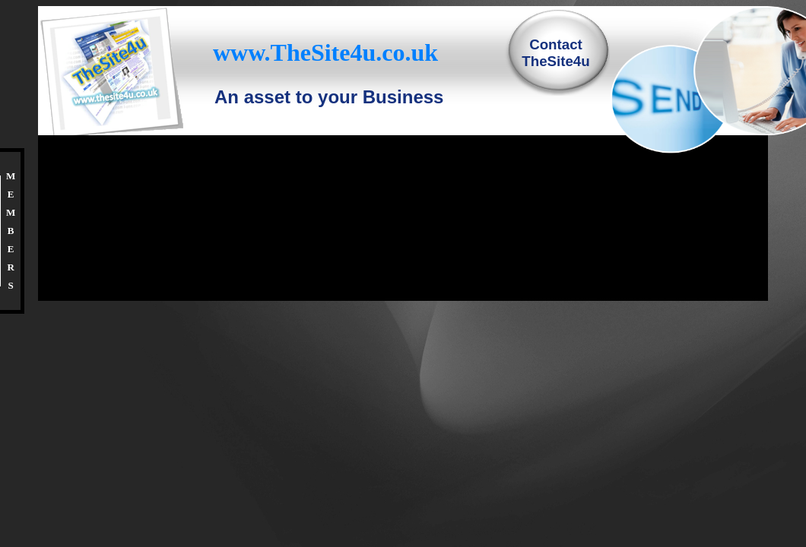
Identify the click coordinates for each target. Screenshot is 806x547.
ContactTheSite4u (555, 52)
